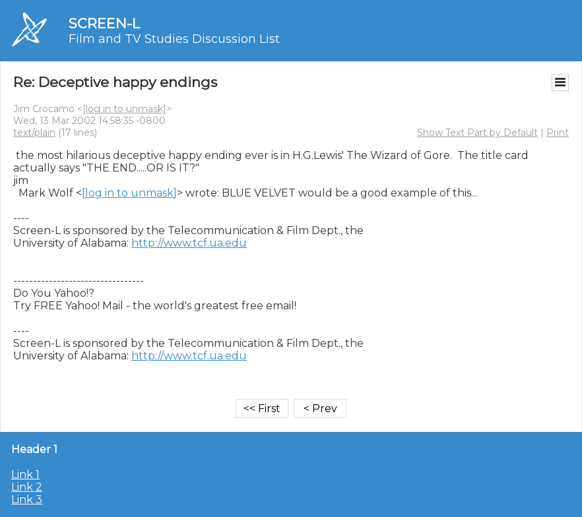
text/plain (34, 132)
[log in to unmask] (124, 109)
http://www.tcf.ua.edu (189, 243)
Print (557, 132)
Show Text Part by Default (477, 132)
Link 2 (26, 487)
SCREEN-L (104, 23)
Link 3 (26, 499)
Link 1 (25, 474)
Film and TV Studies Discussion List (174, 39)
